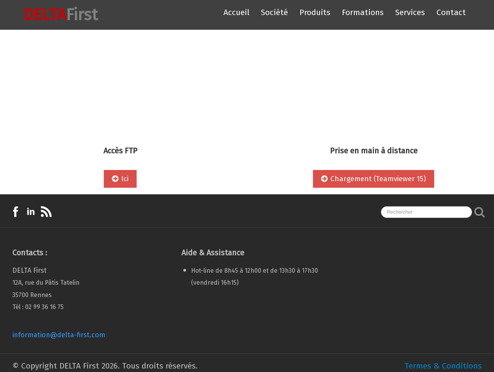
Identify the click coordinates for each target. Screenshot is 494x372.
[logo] (54, 15)
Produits (314, 12)
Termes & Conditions (443, 366)
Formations (363, 12)
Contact (451, 12)
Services (410, 12)
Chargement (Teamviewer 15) (373, 178)
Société (274, 12)
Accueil (236, 12)
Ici (120, 178)
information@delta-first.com (58, 335)
